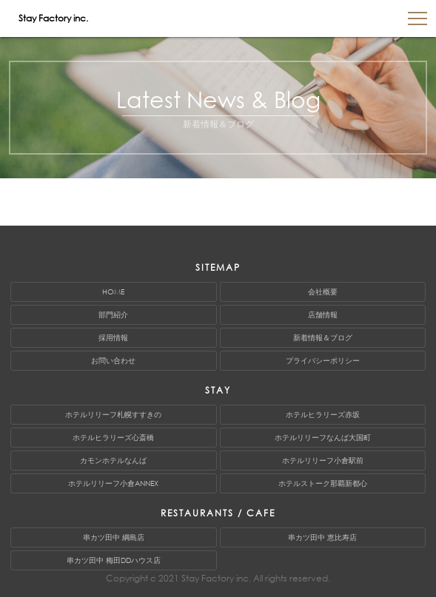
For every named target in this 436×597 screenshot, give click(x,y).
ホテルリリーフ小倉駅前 (322, 460)
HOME (113, 291)
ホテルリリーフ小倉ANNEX (113, 483)
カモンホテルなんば (113, 460)
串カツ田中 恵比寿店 (322, 537)
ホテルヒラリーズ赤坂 (323, 414)
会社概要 (323, 291)
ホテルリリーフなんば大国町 (323, 437)
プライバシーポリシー (323, 360)
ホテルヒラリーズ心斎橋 (113, 437)
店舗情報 (323, 314)
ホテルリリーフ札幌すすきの (113, 414)
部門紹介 (113, 314)
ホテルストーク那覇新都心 (322, 483)
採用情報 (113, 337)
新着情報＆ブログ (322, 337)
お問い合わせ (113, 360)
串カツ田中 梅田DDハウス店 (114, 560)
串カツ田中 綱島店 (113, 537)
